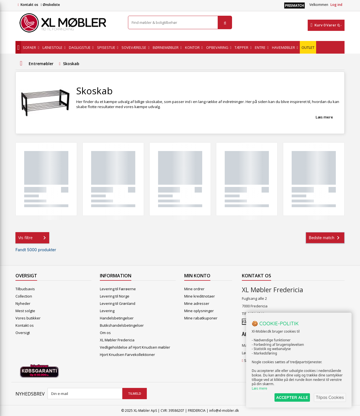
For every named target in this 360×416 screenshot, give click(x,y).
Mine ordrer (194, 288)
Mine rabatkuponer (200, 318)
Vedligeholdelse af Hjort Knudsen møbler (135, 347)
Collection (23, 296)
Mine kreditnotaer (199, 296)
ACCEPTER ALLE (291, 397)
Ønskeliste (50, 4)
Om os (105, 332)
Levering (107, 310)
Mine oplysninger (199, 310)
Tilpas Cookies (330, 397)
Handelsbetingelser (117, 318)
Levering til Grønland (117, 303)
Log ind (336, 4)
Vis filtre (33, 237)
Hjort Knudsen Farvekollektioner (127, 354)
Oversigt (22, 332)
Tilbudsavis (25, 288)
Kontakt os (29, 4)
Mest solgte (25, 310)
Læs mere (324, 117)
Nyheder (22, 303)
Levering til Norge (114, 296)
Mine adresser (196, 303)
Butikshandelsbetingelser (122, 325)
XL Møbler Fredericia (117, 339)
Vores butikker (27, 318)
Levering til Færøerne (118, 288)
